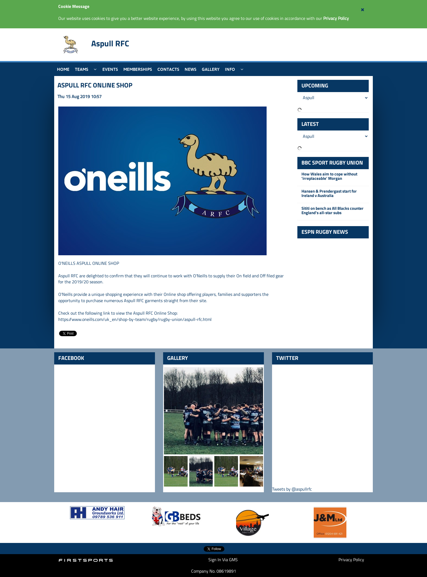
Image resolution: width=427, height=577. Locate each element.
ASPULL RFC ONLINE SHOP (94, 85)
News (190, 69)
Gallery (210, 69)
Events (110, 69)
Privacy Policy (351, 559)
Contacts (168, 69)
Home (63, 69)
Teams (81, 69)
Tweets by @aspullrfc (292, 489)
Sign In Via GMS (223, 559)
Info (230, 69)
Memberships (137, 69)
